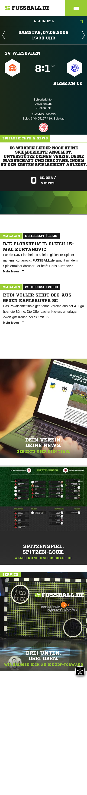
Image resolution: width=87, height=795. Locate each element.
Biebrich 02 (67, 83)
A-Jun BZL (58, 21)
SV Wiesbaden (22, 53)
